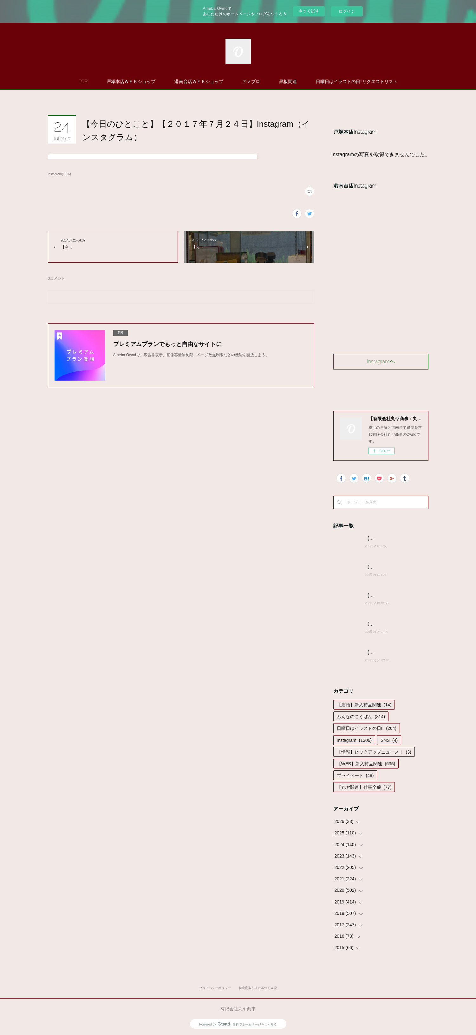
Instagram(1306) (59, 174)
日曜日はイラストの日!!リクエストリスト (357, 81)
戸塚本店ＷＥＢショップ (131, 81)
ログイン (347, 11)
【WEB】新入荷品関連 (366, 763)
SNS (389, 740)
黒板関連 (288, 81)
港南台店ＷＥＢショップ (198, 81)
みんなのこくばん (361, 716)
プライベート (355, 775)
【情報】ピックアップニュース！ (374, 752)
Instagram (354, 740)
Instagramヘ (381, 361)
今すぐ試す (309, 11)
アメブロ (251, 81)
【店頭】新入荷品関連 (364, 704)
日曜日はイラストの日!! (366, 728)
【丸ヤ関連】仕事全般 (364, 787)
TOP (83, 81)
